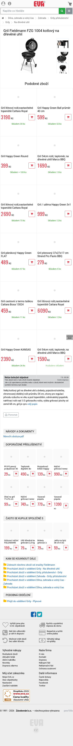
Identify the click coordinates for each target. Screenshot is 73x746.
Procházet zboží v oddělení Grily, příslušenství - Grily (34, 572)
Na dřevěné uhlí (21, 22)
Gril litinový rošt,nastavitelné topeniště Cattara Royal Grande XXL (53, 304)
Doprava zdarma (10, 666)
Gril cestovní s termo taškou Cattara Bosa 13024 (17, 303)
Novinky (6, 663)
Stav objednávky (10, 680)
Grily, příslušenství (59, 18)
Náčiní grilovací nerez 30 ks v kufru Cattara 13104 (61, 470)
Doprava (43, 660)
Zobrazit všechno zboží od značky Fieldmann (31, 564)
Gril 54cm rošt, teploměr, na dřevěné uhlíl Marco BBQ (53, 158)
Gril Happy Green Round (14, 156)
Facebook (43, 683)
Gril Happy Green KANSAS (16, 349)
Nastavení (7, 683)
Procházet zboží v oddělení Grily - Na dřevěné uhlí (33, 568)
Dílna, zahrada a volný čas (21, 18)
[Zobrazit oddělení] (69, 11)
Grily (7, 22)
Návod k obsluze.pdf (13, 436)
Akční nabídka (8, 660)
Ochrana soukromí (47, 669)
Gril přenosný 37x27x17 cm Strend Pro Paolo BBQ (53, 254)
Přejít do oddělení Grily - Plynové (24, 601)
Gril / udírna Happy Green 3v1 (54, 204)
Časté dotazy (45, 677)
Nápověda (43, 680)
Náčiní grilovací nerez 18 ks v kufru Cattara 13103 (27, 500)
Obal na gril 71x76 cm (9, 498)
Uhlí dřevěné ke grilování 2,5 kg (28, 541)
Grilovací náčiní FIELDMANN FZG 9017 (11, 542)
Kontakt (42, 657)
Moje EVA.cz (8, 677)
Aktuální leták (8, 657)
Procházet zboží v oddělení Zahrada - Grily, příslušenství (36, 576)
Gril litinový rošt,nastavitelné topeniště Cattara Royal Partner (17, 208)
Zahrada (42, 18)
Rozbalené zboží (10, 654)
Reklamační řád (46, 666)
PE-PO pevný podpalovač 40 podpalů (11, 468)
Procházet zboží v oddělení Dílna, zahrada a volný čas (35, 587)
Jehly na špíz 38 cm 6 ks (60, 541)
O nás (41, 654)
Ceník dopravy (62, 380)
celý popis (32, 404)
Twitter (42, 686)
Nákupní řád (44, 663)
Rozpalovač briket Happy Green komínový (43, 470)
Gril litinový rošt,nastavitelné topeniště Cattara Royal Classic (17, 111)
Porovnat (11, 415)
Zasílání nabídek (10, 686)
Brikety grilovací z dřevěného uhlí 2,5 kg (44, 544)
